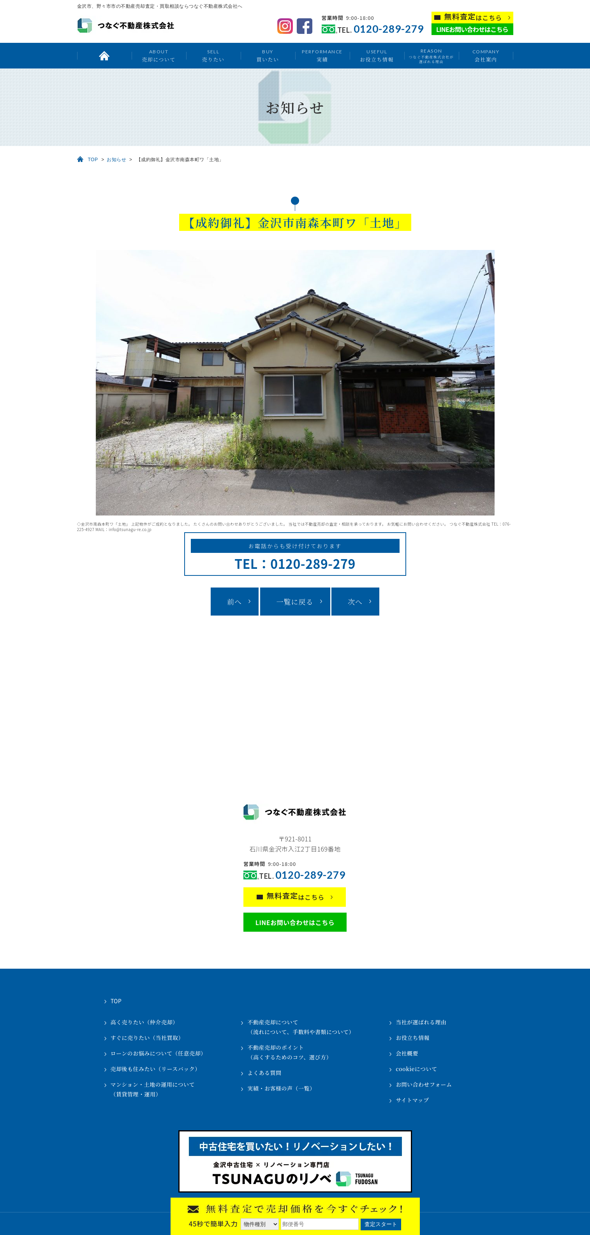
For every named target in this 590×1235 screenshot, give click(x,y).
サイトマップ (412, 1100)
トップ (104, 56)
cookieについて (416, 1069)
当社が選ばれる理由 (421, 1022)
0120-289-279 (389, 29)
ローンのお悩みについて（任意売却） (158, 1053)
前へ (234, 601)
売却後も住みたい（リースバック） (156, 1069)
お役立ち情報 (377, 55)
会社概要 (407, 1053)
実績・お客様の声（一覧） (281, 1088)
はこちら (473, 17)
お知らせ (116, 159)
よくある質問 (264, 1073)
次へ (355, 601)
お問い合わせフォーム (424, 1084)
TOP (93, 159)
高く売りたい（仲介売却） (144, 1022)
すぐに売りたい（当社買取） (147, 1037)
